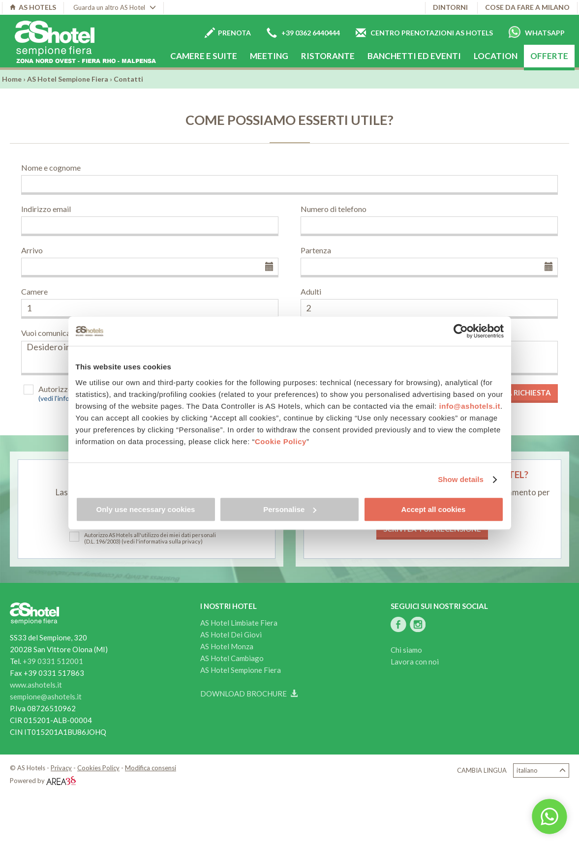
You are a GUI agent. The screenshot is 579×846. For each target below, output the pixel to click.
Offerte (549, 56)
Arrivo (32, 250)
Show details (461, 479)
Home (12, 79)
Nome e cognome (51, 167)
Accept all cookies (433, 509)
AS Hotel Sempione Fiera (67, 79)
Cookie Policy (280, 441)
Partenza (316, 250)
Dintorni (450, 7)
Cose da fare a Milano (527, 7)
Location (496, 56)
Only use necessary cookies (145, 509)
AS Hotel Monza (226, 646)
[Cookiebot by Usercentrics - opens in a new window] (461, 331)
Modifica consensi (150, 768)
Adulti (311, 291)
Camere (34, 291)
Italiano (541, 770)
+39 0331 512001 (53, 661)
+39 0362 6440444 (303, 33)
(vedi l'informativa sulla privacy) (162, 541)
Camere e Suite (203, 56)
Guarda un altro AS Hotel (114, 7)
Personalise (289, 509)
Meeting (269, 56)
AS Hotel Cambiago (232, 658)
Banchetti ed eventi (414, 56)
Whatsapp (537, 32)
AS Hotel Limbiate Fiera (238, 622)
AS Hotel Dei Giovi (231, 634)
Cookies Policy (98, 768)
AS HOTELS (33, 7)
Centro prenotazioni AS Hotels (424, 33)
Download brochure (249, 693)
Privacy (61, 768)
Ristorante (328, 56)
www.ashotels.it (36, 684)
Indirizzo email (46, 208)
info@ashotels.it (469, 406)
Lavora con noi (415, 661)
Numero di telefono (333, 208)
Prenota (228, 33)
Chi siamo (406, 649)
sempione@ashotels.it (46, 696)
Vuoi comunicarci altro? (60, 332)
